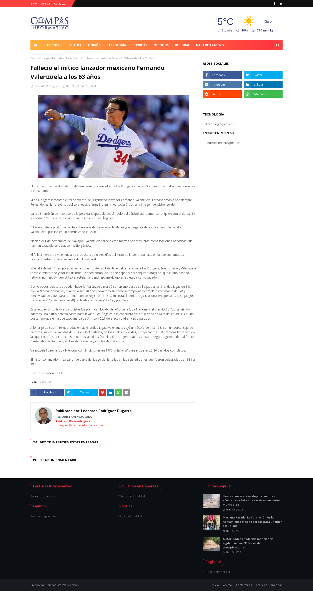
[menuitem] (35, 45)
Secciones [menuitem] (51, 45)
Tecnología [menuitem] (116, 45)
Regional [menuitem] (182, 45)
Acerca (45, 3)
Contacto (59, 3)
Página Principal (40, 58)
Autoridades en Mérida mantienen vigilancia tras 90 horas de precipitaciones (248, 543)
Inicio (33, 3)
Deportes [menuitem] (139, 45)
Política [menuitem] (75, 45)
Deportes (58, 58)
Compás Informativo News (62, 585)
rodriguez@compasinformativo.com (79, 425)
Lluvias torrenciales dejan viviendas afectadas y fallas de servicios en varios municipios (252, 500)
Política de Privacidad (269, 585)
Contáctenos (244, 585)
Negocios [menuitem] (161, 45)
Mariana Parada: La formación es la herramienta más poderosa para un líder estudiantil (252, 521)
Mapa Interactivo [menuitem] (210, 45)
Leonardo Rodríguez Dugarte (51, 86)
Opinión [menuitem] (94, 45)
